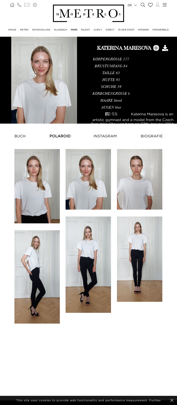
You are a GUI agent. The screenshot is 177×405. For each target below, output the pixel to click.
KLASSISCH (60, 29)
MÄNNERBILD (160, 29)
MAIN (74, 29)
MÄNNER (143, 29)
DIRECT (110, 29)
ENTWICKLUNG (41, 29)
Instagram (105, 136)
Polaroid (60, 136)
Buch (19, 136)
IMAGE (12, 29)
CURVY (98, 29)
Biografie (152, 136)
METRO (24, 29)
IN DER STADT (126, 29)
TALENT (85, 29)
